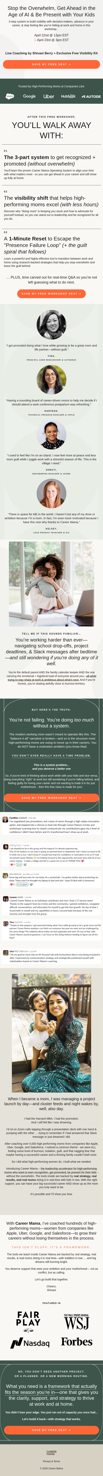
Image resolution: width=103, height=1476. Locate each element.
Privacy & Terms (51, 1461)
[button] (51, 64)
